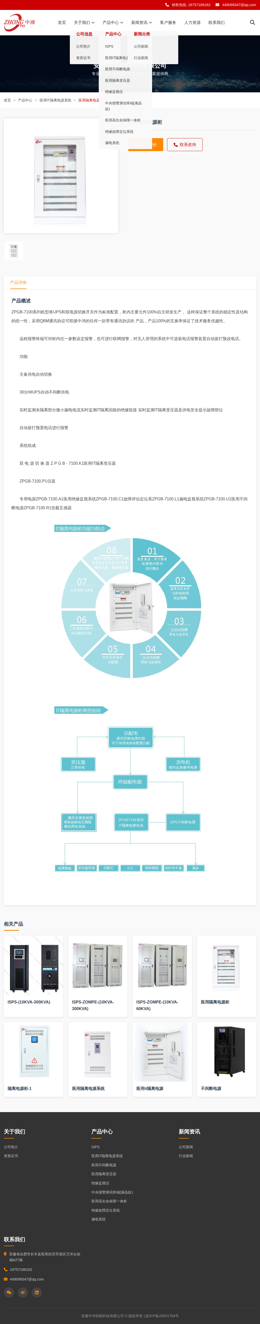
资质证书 (11, 1156)
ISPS (95, 1147)
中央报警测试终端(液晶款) (112, 1192)
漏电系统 (98, 1219)
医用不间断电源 (103, 1165)
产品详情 (18, 282)
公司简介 (11, 1147)
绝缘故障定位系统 (105, 1210)
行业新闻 (186, 1156)
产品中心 (113, 22)
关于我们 (84, 22)
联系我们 (215, 22)
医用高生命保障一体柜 (109, 1201)
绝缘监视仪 (100, 1183)
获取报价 (146, 144)
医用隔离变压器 (103, 1174)
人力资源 (192, 22)
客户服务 (168, 22)
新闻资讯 (141, 22)
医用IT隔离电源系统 (55, 100)
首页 (63, 22)
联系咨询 (185, 144)
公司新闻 (186, 1147)
